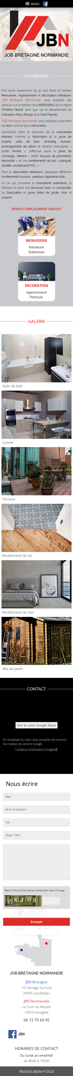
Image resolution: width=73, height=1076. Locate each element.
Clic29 (50, 1071)
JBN (16, 1034)
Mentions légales (31, 1071)
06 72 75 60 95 (37, 1020)
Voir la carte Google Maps (36, 725)
